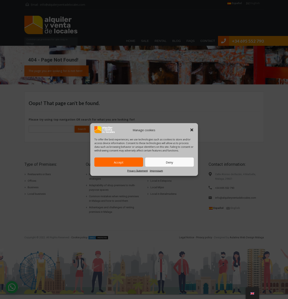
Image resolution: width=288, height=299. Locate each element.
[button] (192, 130)
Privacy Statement (137, 170)
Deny (169, 162)
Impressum (156, 170)
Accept (118, 162)
